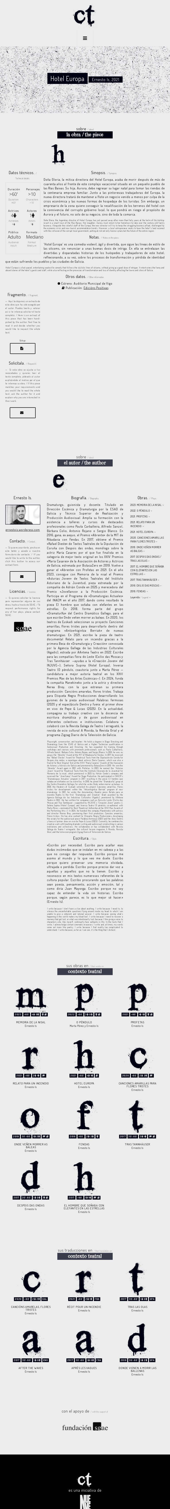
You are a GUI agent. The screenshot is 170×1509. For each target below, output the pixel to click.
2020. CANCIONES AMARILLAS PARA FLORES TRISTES (147, 528)
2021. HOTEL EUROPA (141, 520)
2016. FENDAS (138, 580)
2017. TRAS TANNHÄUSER (143, 568)
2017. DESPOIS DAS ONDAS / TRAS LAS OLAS (146, 547)
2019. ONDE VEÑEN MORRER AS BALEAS (145, 538)
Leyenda (139, 586)
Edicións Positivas (96, 277)
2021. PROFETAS (139, 505)
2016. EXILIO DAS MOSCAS (144, 574)
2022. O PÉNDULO (140, 499)
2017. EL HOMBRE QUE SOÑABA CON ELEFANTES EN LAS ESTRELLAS (147, 559)
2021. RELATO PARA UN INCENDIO (142, 513)
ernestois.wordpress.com (23, 518)
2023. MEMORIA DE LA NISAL (146, 493)
